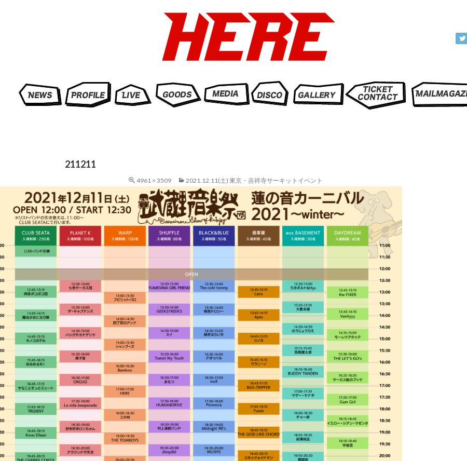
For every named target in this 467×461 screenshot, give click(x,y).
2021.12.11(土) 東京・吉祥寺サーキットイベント (254, 180)
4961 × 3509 (153, 180)
